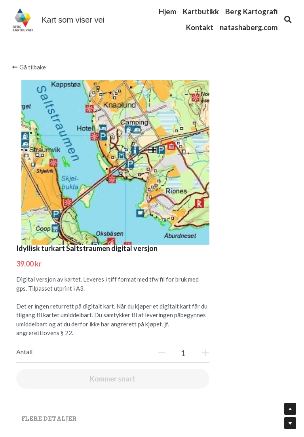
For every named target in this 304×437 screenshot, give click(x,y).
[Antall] (230, 222)
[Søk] (288, 19)
